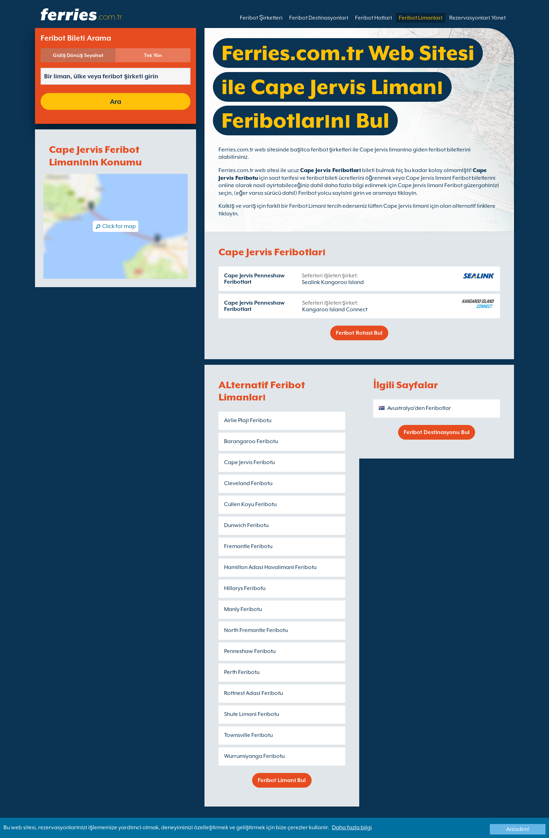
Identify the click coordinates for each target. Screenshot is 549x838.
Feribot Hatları (373, 18)
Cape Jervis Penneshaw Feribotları (254, 278)
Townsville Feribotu (248, 735)
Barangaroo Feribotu (251, 441)
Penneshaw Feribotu (250, 651)
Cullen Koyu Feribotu (250, 504)
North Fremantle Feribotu (256, 630)
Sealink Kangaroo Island (333, 282)
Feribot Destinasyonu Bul (437, 432)
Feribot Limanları (421, 18)
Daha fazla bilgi (352, 827)
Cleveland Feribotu (248, 483)
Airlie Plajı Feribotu (247, 420)
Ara (115, 101)
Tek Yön (153, 55)
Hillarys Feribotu (244, 588)
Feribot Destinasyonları (318, 18)
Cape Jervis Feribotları (330, 170)
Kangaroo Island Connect (334, 309)
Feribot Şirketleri (261, 18)
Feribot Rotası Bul (359, 333)
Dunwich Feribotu (246, 525)
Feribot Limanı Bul (282, 780)
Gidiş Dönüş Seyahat (78, 55)
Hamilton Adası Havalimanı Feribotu (270, 567)
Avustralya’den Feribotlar (419, 408)
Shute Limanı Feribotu (251, 714)
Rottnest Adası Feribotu (253, 693)
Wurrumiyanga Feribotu (254, 756)
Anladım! (517, 829)
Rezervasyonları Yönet (477, 18)
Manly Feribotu (243, 609)
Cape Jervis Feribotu (249, 462)
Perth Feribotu (241, 672)
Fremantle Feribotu (248, 546)
